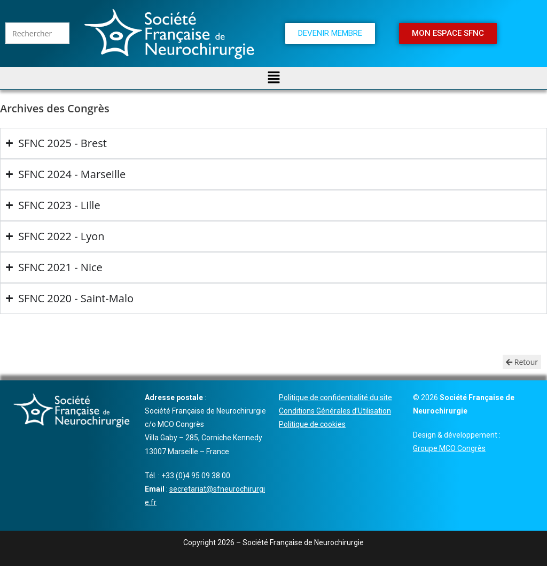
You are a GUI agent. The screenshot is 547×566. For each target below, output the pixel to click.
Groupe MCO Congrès (449, 448)
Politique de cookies (312, 424)
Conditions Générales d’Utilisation (335, 411)
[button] (273, 78)
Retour (522, 362)
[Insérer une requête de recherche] (37, 33)
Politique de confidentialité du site (335, 397)
